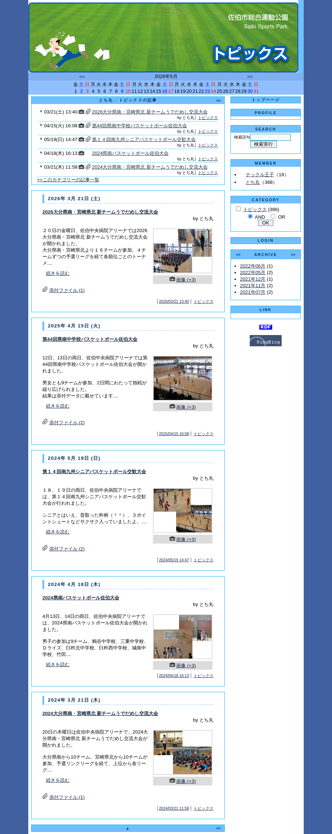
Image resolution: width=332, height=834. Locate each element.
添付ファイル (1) (67, 290)
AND (260, 217)
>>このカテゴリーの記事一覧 (68, 179)
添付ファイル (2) (67, 422)
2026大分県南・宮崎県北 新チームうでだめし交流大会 (150, 112)
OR (281, 217)
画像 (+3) (186, 279)
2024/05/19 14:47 (174, 560)
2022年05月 (252, 272)
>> (250, 76)
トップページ (266, 100)
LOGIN (266, 240)
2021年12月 (252, 279)
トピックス (208, 117)
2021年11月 (252, 285)
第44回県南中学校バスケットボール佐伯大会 (139, 125)
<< (82, 76)
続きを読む (58, 273)
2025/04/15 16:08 (174, 434)
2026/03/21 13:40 (174, 301)
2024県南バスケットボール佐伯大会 (130, 153)
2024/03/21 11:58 (174, 808)
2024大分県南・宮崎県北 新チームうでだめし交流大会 (150, 167)
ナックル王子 (260, 174)
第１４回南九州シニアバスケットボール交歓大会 (144, 139)
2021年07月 (252, 292)
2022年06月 (252, 266)
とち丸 (253, 182)
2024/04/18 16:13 (174, 675)
